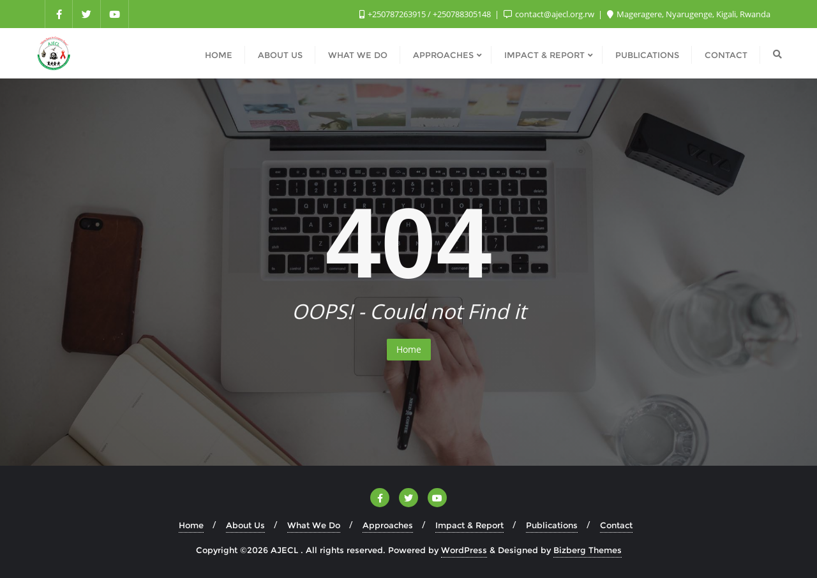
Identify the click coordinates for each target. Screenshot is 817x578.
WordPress (464, 550)
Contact (616, 525)
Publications (552, 525)
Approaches (388, 525)
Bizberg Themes (587, 550)
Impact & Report (469, 525)
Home (408, 349)
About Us (245, 525)
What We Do (313, 525)
